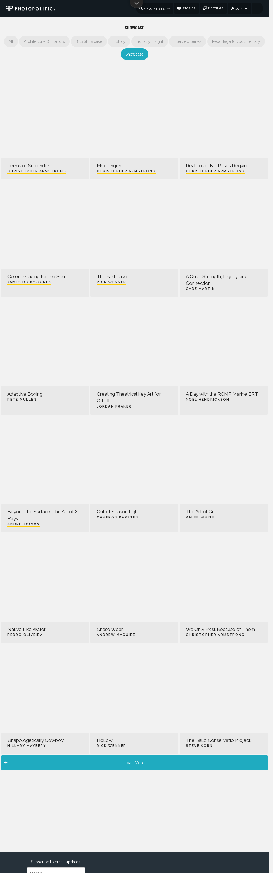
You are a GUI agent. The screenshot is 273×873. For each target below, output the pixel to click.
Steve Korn (199, 746)
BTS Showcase (88, 41)
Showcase (134, 54)
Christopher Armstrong (36, 171)
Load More (74, 762)
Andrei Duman (23, 524)
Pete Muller (21, 399)
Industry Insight (149, 41)
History (119, 41)
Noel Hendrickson (207, 399)
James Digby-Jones (29, 282)
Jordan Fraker (114, 406)
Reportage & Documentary (236, 41)
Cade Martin (200, 289)
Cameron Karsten (118, 517)
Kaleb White (200, 517)
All (11, 41)
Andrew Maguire (116, 635)
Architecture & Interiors (44, 41)
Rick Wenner (111, 282)
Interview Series (187, 41)
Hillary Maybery (26, 746)
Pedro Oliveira (25, 635)
